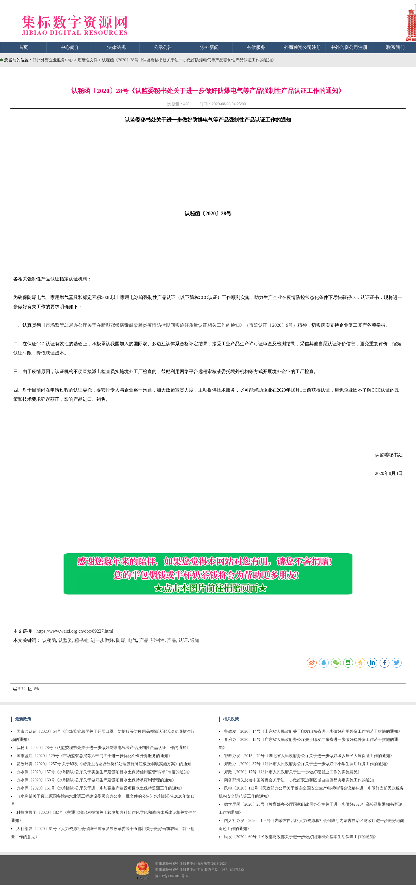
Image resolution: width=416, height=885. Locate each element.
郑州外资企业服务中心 (53, 60)
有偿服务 (256, 47)
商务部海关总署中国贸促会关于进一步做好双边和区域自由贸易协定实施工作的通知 (299, 780)
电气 (132, 640)
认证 (183, 640)
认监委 (65, 640)
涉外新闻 (209, 47)
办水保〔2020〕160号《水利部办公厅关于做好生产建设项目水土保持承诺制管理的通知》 (96, 780)
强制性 (158, 640)
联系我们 (395, 47)
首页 (23, 47)
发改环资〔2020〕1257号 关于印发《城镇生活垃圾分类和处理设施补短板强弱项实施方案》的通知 (104, 764)
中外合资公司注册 (348, 47)
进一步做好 (102, 640)
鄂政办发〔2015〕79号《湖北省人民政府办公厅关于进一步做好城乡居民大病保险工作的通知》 (309, 756)
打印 (19, 688)
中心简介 (70, 47)
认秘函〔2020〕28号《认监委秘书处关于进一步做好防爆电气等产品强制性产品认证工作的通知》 (189, 60)
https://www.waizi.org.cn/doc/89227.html (74, 631)
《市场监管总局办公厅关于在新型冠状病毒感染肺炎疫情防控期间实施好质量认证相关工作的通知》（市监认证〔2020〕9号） (169, 325)
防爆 (120, 640)
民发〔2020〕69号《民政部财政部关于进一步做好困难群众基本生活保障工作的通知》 (301, 837)
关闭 (34, 688)
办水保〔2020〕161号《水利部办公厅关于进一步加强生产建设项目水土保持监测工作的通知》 (100, 788)
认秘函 (49, 640)
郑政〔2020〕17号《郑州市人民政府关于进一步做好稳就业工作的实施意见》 (293, 772)
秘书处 (81, 640)
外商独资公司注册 (302, 47)
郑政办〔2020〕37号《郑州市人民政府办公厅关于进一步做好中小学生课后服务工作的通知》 (307, 764)
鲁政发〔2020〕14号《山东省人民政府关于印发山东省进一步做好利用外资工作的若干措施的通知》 (313, 731)
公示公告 (163, 47)
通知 (194, 640)
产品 (143, 640)
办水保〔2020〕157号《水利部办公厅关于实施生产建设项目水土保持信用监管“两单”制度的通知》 (104, 772)
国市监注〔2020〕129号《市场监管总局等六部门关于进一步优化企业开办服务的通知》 (94, 756)
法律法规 (116, 47)
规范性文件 (88, 60)
